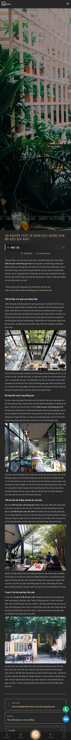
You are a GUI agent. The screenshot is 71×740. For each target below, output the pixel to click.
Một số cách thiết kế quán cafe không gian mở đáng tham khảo (28, 290)
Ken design (30, 676)
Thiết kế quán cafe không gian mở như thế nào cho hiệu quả (27, 287)
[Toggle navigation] (68, 4)
